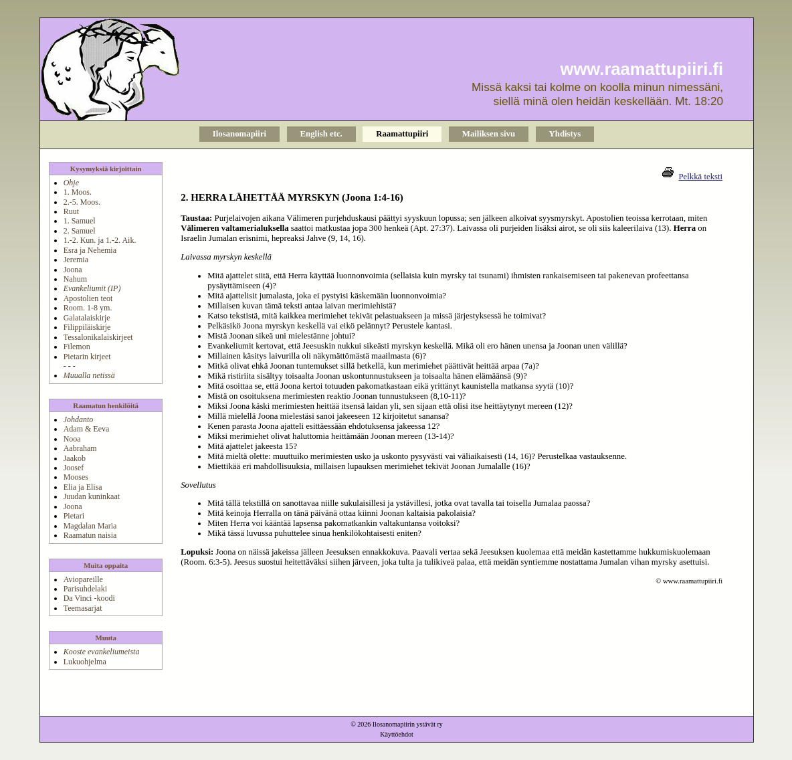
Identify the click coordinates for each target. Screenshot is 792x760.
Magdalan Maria (90, 526)
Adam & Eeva (87, 429)
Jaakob (75, 458)
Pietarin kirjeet (87, 356)
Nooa (72, 439)
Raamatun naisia (90, 535)
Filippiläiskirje (87, 327)
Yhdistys (565, 133)
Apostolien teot (88, 298)
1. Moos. (78, 192)
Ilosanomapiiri (239, 133)
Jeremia (76, 259)
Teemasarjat (83, 608)
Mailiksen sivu (488, 133)
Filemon (77, 346)
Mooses (76, 477)
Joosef (74, 467)
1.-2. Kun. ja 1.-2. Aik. (100, 240)
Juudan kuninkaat (92, 496)
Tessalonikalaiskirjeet (98, 337)
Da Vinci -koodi (89, 598)
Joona (73, 269)
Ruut (71, 211)
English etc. (321, 133)
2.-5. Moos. (82, 202)
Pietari (74, 515)
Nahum (75, 279)
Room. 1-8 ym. (88, 307)
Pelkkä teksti (700, 176)
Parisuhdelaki (85, 588)
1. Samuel (80, 220)
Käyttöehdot (396, 734)
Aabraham (80, 448)
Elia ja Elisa (83, 487)
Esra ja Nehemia (90, 250)
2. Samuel (80, 230)
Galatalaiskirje (87, 317)
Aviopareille (83, 579)
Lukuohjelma (85, 661)
